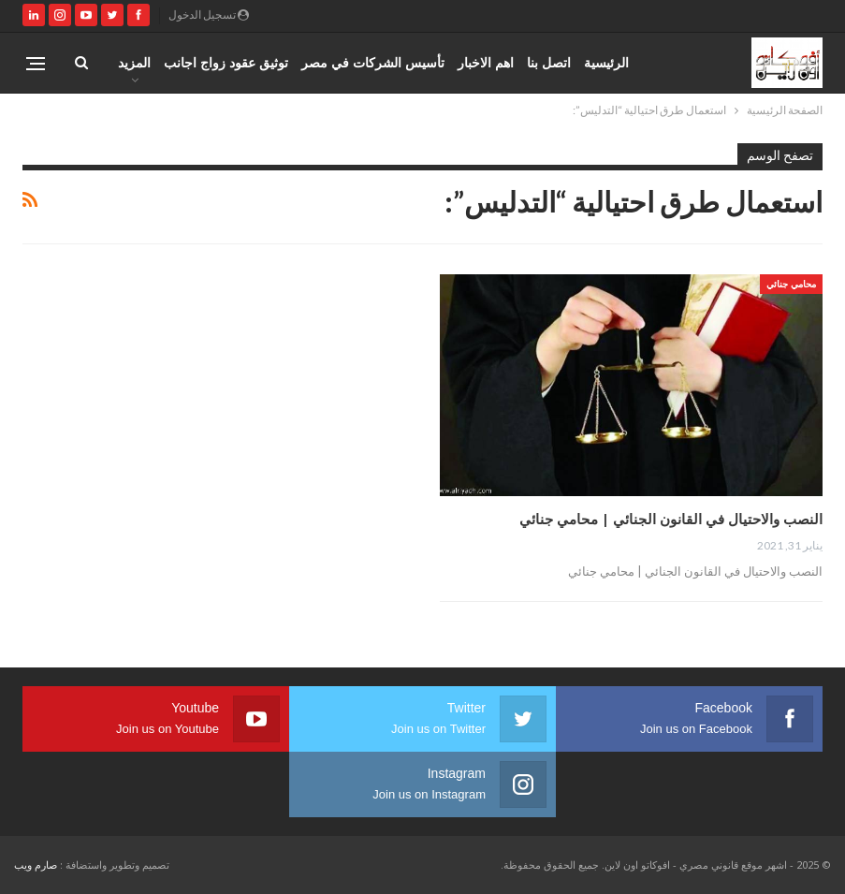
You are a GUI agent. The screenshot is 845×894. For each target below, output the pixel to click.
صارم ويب (35, 864)
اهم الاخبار (486, 62)
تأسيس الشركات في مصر (372, 62)
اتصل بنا (549, 62)
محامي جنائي (791, 283)
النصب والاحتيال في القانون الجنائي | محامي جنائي (671, 518)
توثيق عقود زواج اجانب (226, 62)
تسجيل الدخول (208, 14)
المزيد (134, 62)
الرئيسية (606, 62)
